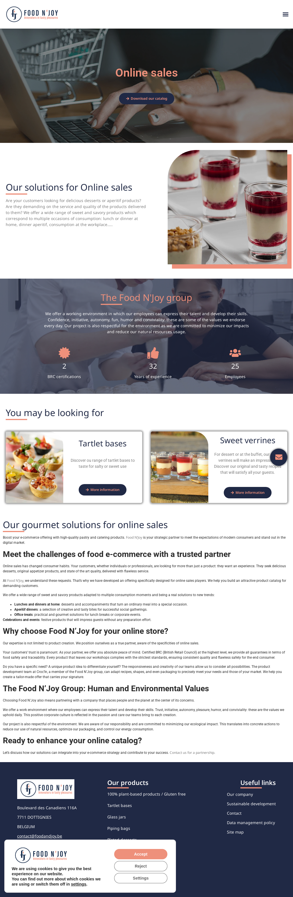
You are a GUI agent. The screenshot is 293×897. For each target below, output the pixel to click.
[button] (285, 14)
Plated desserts (122, 839)
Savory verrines (122, 851)
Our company (240, 794)
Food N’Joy (134, 537)
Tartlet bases (119, 805)
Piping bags (118, 828)
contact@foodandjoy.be (39, 836)
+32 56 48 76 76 (32, 845)
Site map (235, 832)
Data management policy (251, 822)
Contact (234, 813)
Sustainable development (251, 803)
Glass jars (116, 817)
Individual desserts (125, 874)
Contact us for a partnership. (192, 752)
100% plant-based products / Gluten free (146, 794)
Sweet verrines (121, 862)
